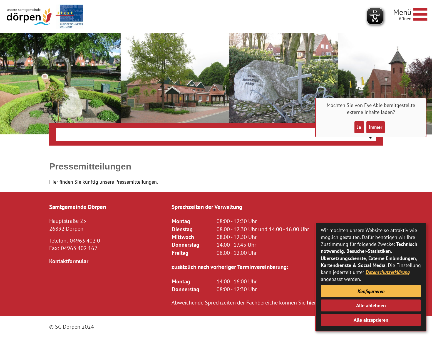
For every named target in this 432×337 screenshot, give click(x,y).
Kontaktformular (68, 261)
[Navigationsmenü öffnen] (410, 14)
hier (311, 302)
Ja (359, 127)
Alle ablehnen (371, 305)
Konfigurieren (370, 291)
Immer (375, 127)
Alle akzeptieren (371, 320)
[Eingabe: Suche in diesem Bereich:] (207, 134)
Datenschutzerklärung (388, 272)
